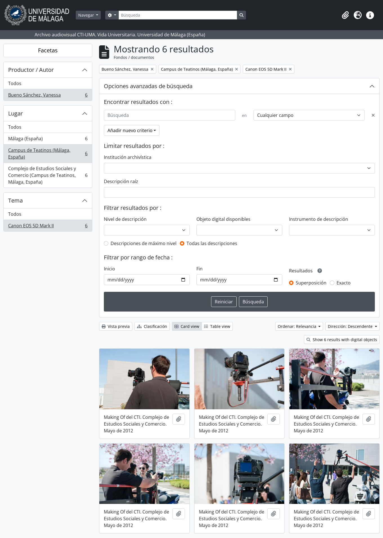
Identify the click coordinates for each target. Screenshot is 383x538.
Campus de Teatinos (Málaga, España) (48, 153)
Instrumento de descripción (318, 219)
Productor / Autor (31, 70)
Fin (199, 269)
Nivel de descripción (125, 219)
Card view (186, 326)
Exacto (344, 283)
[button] (345, 15)
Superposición (311, 283)
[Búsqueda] (177, 15)
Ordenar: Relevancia (297, 326)
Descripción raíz (121, 181)
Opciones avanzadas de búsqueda (148, 86)
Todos (14, 83)
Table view (217, 326)
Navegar (86, 15)
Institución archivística (127, 157)
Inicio (109, 269)
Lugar (15, 113)
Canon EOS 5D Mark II (48, 226)
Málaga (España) (48, 139)
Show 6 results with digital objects (341, 339)
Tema (15, 200)
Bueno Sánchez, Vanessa (48, 96)
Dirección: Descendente (351, 326)
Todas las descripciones (212, 243)
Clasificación (152, 326)
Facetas (48, 50)
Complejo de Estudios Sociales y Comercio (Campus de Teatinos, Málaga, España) (48, 175)
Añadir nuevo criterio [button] (130, 130)
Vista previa (116, 326)
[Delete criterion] (373, 115)
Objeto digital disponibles (223, 219)
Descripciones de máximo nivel (143, 243)
